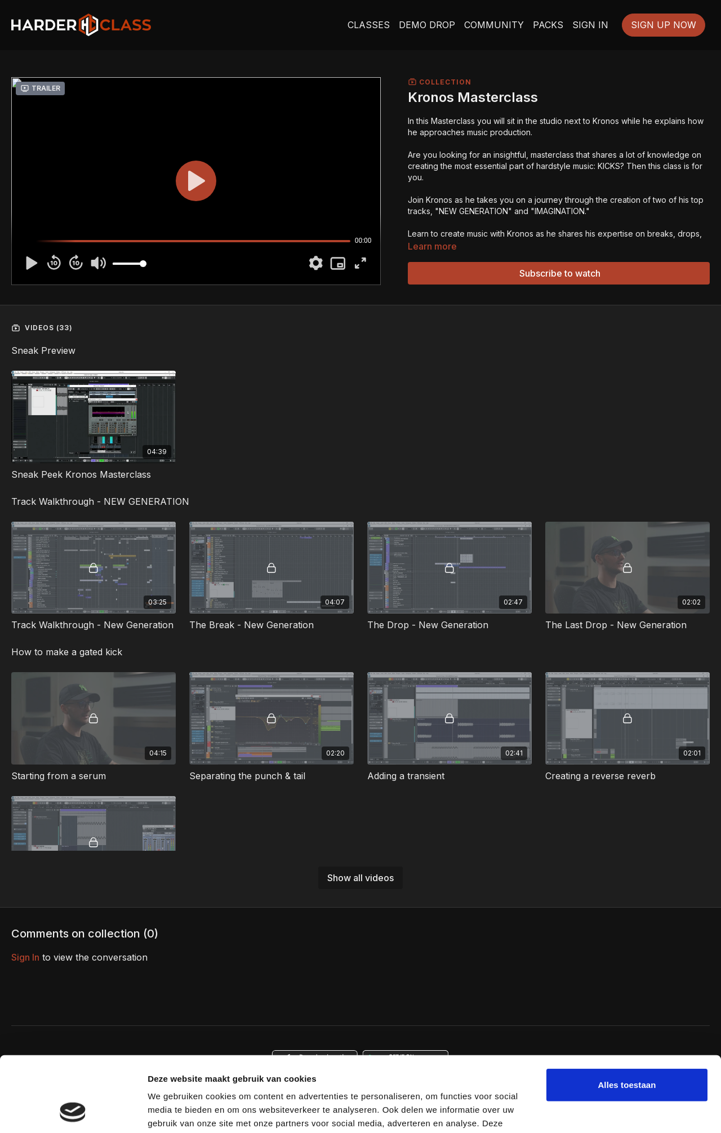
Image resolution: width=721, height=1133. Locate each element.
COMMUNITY (494, 24)
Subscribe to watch (559, 273)
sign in (25, 957)
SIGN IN (590, 24)
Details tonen (174, 1111)
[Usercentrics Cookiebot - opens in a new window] (73, 1111)
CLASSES (369, 24)
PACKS (548, 24)
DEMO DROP (427, 24)
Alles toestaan (627, 1014)
